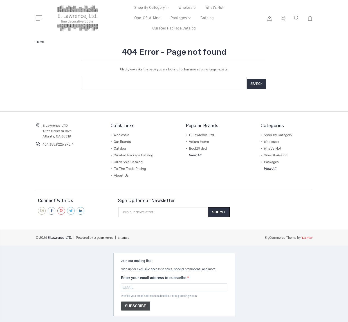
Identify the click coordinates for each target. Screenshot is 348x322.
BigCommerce (104, 236)
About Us (121, 173)
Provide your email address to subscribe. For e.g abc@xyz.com (159, 294)
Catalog (207, 18)
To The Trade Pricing (130, 166)
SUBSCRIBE (135, 304)
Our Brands (122, 139)
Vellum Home (199, 139)
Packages (181, 18)
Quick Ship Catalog (128, 160)
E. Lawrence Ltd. (202, 133)
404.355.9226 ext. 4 (58, 142)
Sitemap (125, 236)
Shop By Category (151, 7)
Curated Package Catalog (174, 28)
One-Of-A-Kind (147, 18)
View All (195, 153)
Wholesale (187, 7)
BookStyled (198, 146)
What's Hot (214, 7)
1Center (306, 236)
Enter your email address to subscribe (154, 276)
